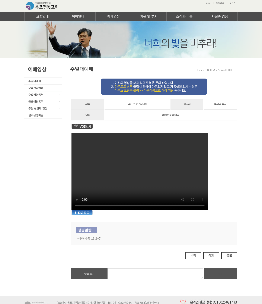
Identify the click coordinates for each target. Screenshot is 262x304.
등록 (220, 273)
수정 (193, 255)
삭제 (211, 255)
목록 (229, 255)
